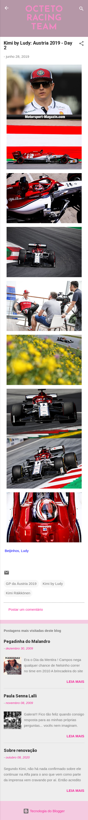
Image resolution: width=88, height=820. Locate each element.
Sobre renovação (20, 750)
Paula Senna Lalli (20, 695)
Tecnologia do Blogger (44, 811)
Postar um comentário (25, 609)
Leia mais (75, 682)
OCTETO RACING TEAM (44, 18)
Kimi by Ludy (53, 584)
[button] (81, 44)
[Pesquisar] (81, 9)
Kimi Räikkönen (18, 593)
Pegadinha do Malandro (27, 641)
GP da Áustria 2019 (21, 584)
